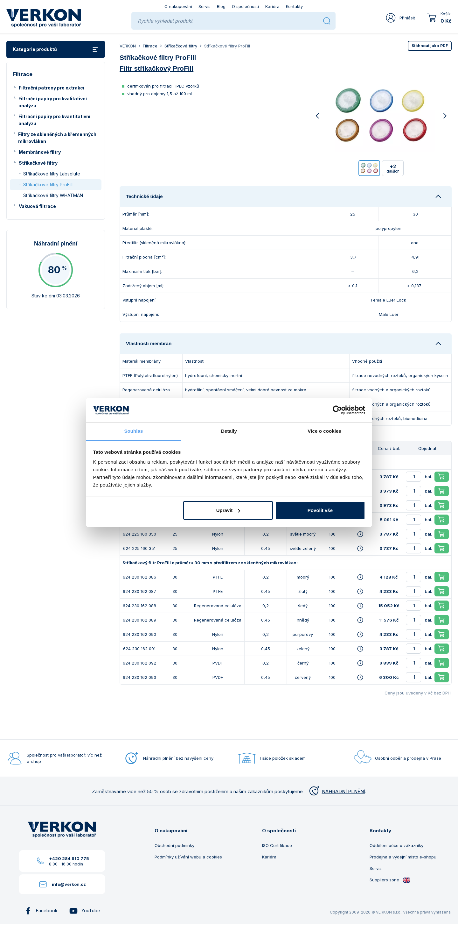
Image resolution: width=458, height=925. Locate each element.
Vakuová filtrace (37, 206)
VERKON (128, 45)
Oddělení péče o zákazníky (396, 845)
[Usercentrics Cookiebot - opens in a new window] (337, 410)
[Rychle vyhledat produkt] (228, 21)
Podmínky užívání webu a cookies (188, 856)
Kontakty (294, 6)
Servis (204, 6)
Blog (221, 6)
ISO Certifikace (277, 845)
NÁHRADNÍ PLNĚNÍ (336, 791)
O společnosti (245, 6)
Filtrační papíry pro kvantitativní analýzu (54, 120)
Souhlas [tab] (133, 431)
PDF (430, 45)
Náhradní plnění (55, 243)
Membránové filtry (40, 152)
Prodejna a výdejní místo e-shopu (403, 856)
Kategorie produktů (56, 49)
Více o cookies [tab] (324, 431)
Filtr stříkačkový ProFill (156, 68)
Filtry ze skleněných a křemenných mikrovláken (57, 138)
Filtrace (150, 45)
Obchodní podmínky (174, 845)
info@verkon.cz (69, 884)
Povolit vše (320, 510)
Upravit (228, 510)
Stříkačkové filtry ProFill (48, 184)
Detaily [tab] (229, 431)
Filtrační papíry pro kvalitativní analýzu (52, 102)
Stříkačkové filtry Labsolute (51, 173)
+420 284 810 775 (69, 858)
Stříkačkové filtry (38, 163)
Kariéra (272, 6)
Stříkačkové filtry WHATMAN (53, 195)
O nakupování (178, 6)
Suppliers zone (390, 880)
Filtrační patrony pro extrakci (51, 87)
